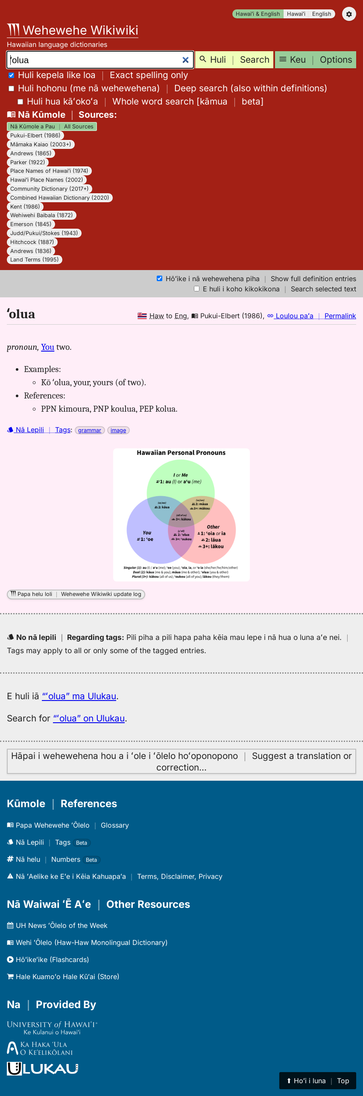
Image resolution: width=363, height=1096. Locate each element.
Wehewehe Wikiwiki (72, 30)
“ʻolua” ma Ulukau (79, 696)
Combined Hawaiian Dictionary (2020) (60, 197)
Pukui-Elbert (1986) (35, 135)
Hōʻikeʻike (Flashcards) (48, 959)
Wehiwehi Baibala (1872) (42, 215)
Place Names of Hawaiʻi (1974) (49, 170)
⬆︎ (317, 1080)
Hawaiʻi (296, 14)
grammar (89, 430)
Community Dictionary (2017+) (49, 188)
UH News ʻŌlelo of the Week (57, 925)
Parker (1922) (28, 162)
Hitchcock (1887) (32, 242)
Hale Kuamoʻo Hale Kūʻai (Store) (63, 976)
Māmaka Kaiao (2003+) (41, 144)
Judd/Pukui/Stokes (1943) (44, 233)
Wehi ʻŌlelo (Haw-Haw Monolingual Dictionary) (87, 942)
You (47, 347)
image (118, 430)
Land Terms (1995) (34, 259)
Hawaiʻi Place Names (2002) (47, 179)
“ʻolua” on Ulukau (89, 718)
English (321, 14)
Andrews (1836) (31, 251)
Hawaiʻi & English (258, 14)
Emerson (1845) (31, 224)
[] (141, 101)
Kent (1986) (25, 206)
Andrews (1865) (31, 153)
